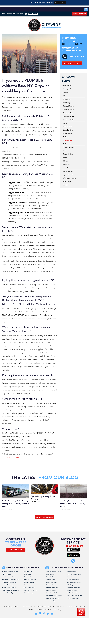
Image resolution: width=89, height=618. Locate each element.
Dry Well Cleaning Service (74, 573)
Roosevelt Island (68, 153)
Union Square (67, 167)
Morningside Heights (69, 146)
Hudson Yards (67, 125)
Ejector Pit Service (51, 576)
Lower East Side (68, 129)
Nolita (65, 149)
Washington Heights (69, 177)
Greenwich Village (68, 115)
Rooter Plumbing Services (10, 584)
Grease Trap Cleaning (73, 578)
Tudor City (66, 163)
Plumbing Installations (30, 578)
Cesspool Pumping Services (10, 570)
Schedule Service (79, 13)
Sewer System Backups (9, 586)
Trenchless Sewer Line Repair (11, 589)
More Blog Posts (44, 516)
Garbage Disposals (8, 576)
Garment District (68, 108)
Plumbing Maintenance (9, 581)
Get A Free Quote (15, 549)
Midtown (66, 136)
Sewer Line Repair (29, 584)
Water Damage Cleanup (30, 589)
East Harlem (67, 98)
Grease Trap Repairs (51, 581)
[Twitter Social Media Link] (48, 613)
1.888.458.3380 (73, 544)
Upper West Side (68, 173)
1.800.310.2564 (33, 12)
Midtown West (67, 143)
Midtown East (67, 139)
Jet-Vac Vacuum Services (74, 581)
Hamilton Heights (68, 119)
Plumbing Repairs (29, 581)
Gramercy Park (68, 112)
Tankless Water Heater (73, 592)
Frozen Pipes (27, 573)
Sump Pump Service (29, 586)
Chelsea (65, 91)
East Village (66, 101)
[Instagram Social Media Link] (40, 613)
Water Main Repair (29, 592)
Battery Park (67, 88)
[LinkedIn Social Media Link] (36, 613)
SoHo (65, 156)
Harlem (65, 122)
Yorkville (65, 184)
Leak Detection (28, 576)
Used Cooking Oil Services (74, 594)
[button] (86, 7)
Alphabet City (67, 84)
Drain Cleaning (7, 573)
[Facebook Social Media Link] (43, 613)
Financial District (68, 105)
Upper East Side (68, 170)
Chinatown (66, 95)
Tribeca (65, 160)
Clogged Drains (28, 570)
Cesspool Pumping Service (53, 570)
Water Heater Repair (8, 592)
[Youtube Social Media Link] (52, 613)
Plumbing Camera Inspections (11, 578)
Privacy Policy (57, 608)
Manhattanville (67, 132)
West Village (67, 180)
